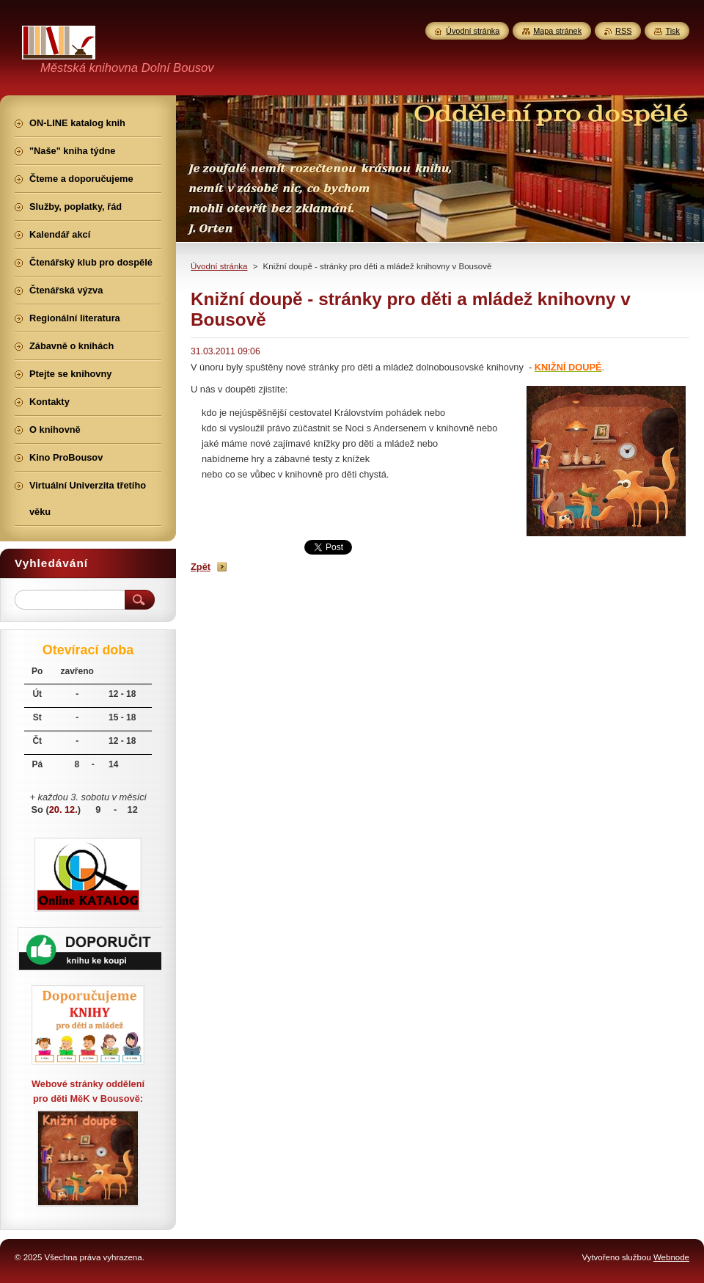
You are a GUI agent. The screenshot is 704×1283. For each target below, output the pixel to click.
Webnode (671, 1257)
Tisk (672, 30)
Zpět (200, 566)
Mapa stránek (557, 30)
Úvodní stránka (219, 266)
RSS (623, 30)
